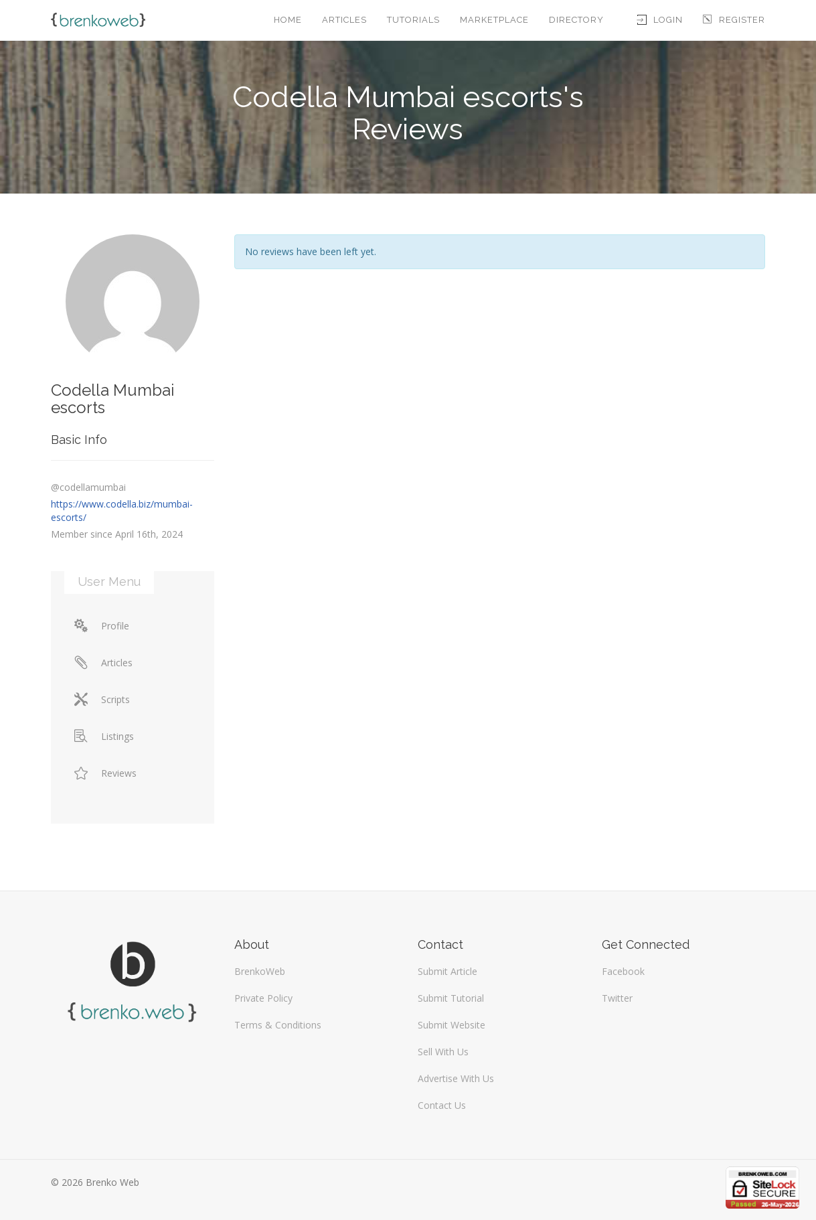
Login (660, 20)
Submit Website (451, 1024)
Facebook (623, 971)
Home (288, 20)
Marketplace (494, 20)
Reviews (105, 773)
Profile (101, 625)
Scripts (102, 699)
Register (734, 20)
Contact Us (442, 1105)
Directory (576, 20)
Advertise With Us (456, 1078)
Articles (344, 20)
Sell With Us (443, 1051)
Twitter (617, 998)
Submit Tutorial (451, 998)
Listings (104, 736)
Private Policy (263, 998)
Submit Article (447, 971)
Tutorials (413, 20)
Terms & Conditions (277, 1024)
